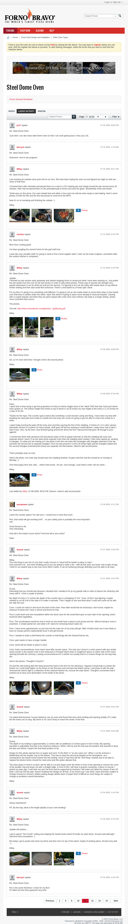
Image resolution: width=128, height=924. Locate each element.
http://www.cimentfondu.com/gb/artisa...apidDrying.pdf (41, 308)
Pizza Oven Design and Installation (35, 37)
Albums (40, 31)
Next (116, 901)
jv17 (19, 125)
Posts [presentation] (11, 111)
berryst (20, 147)
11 (85, 901)
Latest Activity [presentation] (26, 111)
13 (99, 901)
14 (107, 901)
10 (78, 901)
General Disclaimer (94, 912)
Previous (50, 901)
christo (20, 234)
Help (52, 31)
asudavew (22, 504)
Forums (10, 31)
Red (15, 912)
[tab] (11, 111)
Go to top (113, 912)
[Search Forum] (100, 16)
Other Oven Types (60, 37)
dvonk (20, 549)
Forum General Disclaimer (21, 99)
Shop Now (25, 31)
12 (92, 901)
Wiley (19, 169)
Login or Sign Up (113, 2)
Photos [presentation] (42, 111)
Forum (15, 37)
